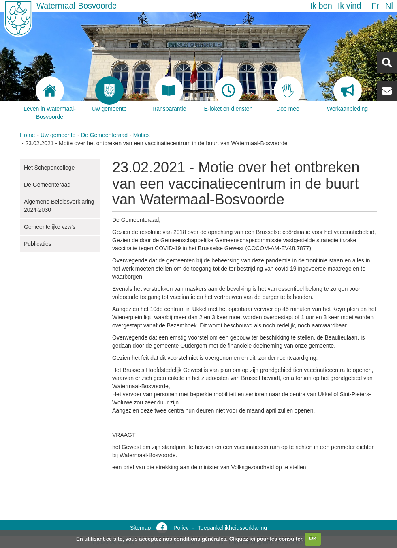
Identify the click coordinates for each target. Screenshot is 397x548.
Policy (180, 527)
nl (389, 5)
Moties (141, 135)
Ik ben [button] (321, 5)
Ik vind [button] (349, 5)
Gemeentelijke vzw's (49, 226)
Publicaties (37, 244)
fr (375, 5)
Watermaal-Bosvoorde (76, 5)
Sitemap (140, 527)
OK (313, 538)
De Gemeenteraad (104, 135)
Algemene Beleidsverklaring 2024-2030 (59, 205)
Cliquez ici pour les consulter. (266, 538)
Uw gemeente (58, 135)
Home (27, 135)
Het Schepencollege (49, 167)
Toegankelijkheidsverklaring (232, 527)
